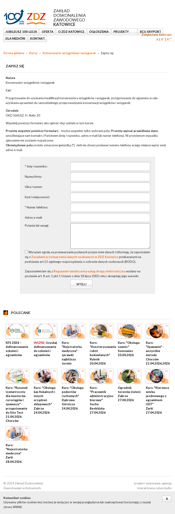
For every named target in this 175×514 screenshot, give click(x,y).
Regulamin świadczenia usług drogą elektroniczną (89, 271)
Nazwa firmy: (33, 176)
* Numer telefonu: (36, 207)
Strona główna (13, 53)
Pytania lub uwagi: (37, 225)
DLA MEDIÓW (15, 38)
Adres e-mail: (33, 217)
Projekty (121, 31)
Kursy (33, 53)
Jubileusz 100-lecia (21, 31)
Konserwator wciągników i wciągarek (69, 53)
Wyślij (81, 284)
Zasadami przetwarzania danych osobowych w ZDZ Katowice (74, 257)
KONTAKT (37, 38)
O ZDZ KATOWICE (71, 31)
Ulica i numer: (33, 187)
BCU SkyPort (150, 31)
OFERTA (47, 31)
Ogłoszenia (99, 31)
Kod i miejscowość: (37, 197)
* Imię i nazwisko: (36, 166)
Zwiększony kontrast (157, 34)
